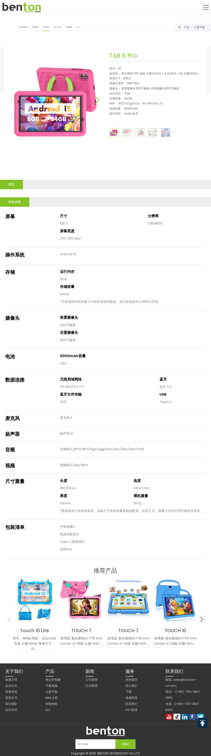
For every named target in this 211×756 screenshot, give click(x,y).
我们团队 (11, 704)
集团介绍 (11, 679)
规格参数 (14, 202)
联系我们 (132, 704)
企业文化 (11, 686)
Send (125, 744)
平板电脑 (35, 27)
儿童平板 (46, 28)
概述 (11, 184)
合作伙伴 (11, 710)
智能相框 (69, 27)
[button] (97, 100)
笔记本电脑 (23, 27)
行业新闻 (91, 686)
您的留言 (132, 679)
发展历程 (11, 692)
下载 (129, 692)
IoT (78, 27)
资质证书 (11, 698)
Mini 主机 (57, 27)
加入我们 (132, 686)
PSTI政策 (132, 710)
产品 (186, 27)
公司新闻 (91, 679)
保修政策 (132, 698)
